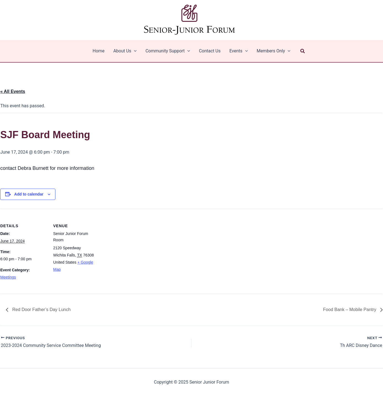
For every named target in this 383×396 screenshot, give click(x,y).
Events (238, 51)
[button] (302, 51)
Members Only (273, 51)
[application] (134, 51)
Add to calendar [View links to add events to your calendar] (29, 194)
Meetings (8, 277)
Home (98, 50)
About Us (125, 51)
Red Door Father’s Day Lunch (41, 309)
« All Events (12, 91)
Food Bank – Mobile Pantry (350, 309)
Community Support (167, 51)
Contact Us (210, 50)
